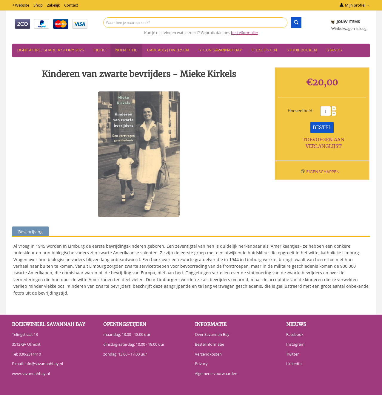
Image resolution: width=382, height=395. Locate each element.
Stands (334, 50)
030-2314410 (30, 354)
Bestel (322, 127)
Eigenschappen (323, 171)
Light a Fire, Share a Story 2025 (50, 50)
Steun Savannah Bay (220, 50)
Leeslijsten (264, 50)
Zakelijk (53, 5)
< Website (20, 5)
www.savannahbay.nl (31, 373)
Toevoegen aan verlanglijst (323, 143)
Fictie (99, 50)
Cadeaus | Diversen (168, 50)
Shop (38, 5)
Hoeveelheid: (301, 111)
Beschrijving (30, 232)
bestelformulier (244, 32)
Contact (71, 5)
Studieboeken (301, 50)
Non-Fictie (126, 50)
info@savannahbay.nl (43, 363)
